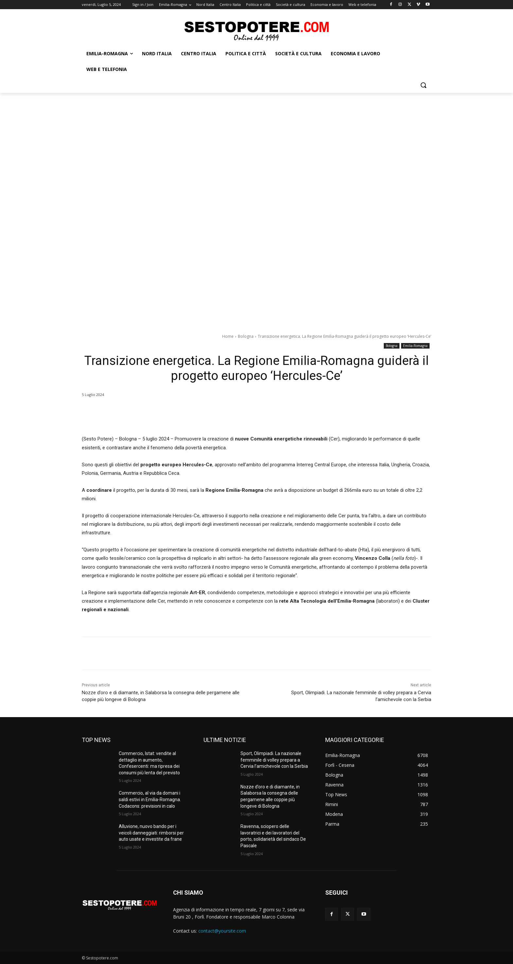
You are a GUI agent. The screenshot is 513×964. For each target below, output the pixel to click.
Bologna (246, 336)
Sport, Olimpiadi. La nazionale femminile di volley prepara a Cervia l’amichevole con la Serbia (274, 760)
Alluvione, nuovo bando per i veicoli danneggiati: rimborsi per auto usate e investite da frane (151, 833)
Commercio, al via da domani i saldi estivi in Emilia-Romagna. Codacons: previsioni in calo (150, 799)
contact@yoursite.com (222, 931)
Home (228, 336)
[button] (423, 85)
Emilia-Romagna (415, 346)
